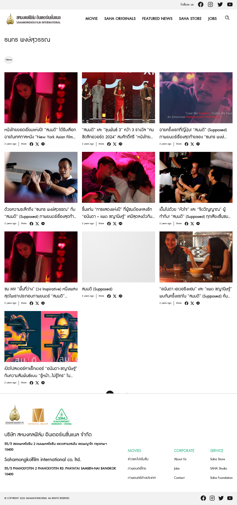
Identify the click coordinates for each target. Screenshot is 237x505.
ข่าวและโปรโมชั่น (138, 459)
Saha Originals (118, 18)
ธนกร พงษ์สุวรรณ (29, 39)
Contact (179, 477)
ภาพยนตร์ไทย (137, 468)
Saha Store (188, 18)
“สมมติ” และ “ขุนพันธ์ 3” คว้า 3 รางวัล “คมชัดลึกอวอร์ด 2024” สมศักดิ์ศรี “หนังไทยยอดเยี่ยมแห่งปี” (118, 137)
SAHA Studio (218, 468)
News (9, 60)
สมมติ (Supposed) (97, 289)
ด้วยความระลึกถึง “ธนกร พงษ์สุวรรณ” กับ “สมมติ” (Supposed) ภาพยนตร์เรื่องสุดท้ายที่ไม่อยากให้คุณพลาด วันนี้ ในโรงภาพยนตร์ (40, 216)
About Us (180, 459)
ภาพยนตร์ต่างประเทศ (142, 477)
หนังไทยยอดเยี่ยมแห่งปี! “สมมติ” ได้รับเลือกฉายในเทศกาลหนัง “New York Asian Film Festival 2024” (40, 137)
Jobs (210, 18)
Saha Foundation (221, 477)
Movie (90, 18)
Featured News (155, 18)
